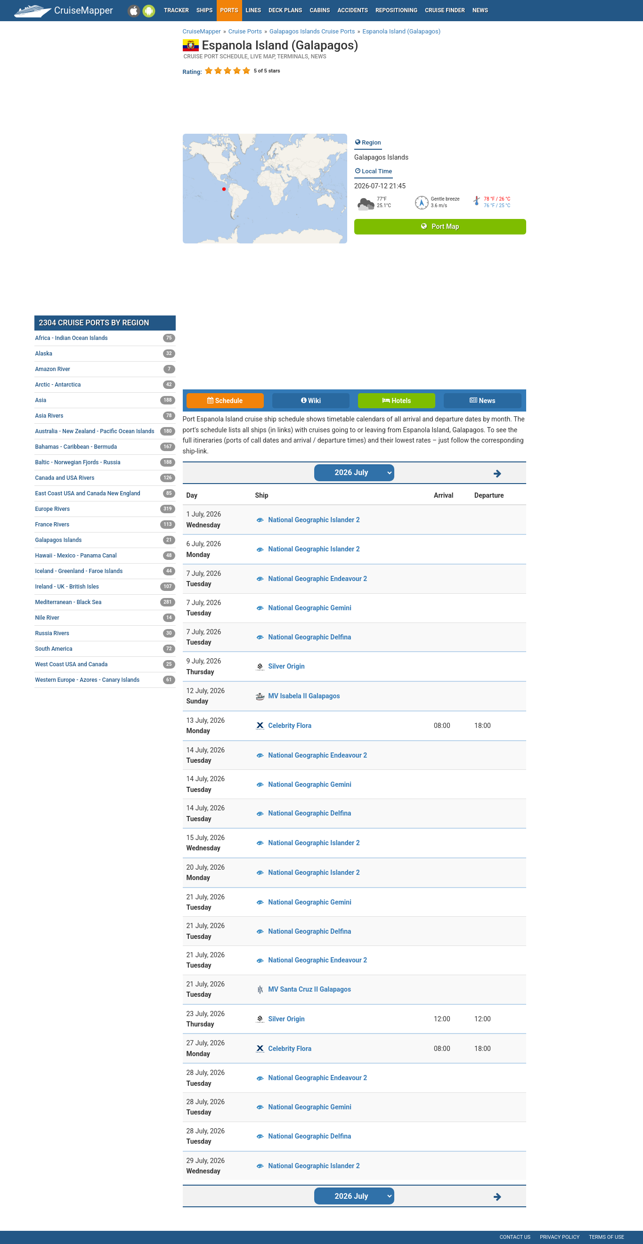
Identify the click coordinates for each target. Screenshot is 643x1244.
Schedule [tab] (225, 400)
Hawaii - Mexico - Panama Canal (105, 555)
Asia (105, 400)
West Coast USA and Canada (105, 664)
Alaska (105, 353)
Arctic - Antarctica (105, 384)
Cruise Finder (445, 10)
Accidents (352, 10)
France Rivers (105, 524)
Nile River (105, 618)
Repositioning (396, 10)
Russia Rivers (105, 633)
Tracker (176, 10)
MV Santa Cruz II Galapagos (310, 989)
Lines (253, 10)
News (480, 10)
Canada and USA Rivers (105, 478)
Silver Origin (287, 666)
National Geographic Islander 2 (314, 520)
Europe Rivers (105, 509)
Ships (204, 10)
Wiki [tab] (311, 400)
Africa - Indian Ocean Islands (105, 338)
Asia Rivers (105, 416)
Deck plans (285, 10)
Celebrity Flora (290, 725)
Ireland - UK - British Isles (105, 586)
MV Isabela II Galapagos (304, 696)
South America (105, 649)
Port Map (440, 226)
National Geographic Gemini (310, 608)
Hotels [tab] (397, 400)
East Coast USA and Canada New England (105, 493)
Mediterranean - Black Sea (105, 602)
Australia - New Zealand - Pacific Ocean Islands (105, 431)
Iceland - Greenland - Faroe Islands (105, 571)
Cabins (319, 10)
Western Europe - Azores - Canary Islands (105, 680)
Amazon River (105, 369)
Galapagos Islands (381, 157)
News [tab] (482, 400)
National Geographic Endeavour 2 (318, 578)
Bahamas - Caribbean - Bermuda (105, 447)
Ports (229, 10)
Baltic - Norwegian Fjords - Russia (105, 462)
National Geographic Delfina (310, 637)
